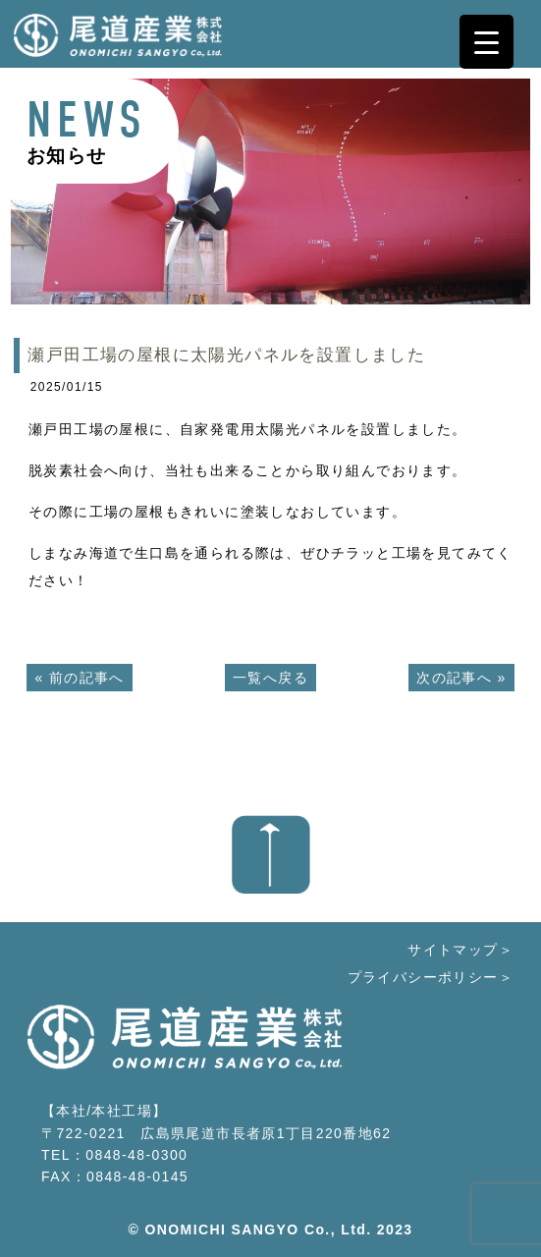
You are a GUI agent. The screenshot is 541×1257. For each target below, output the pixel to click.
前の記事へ (87, 677)
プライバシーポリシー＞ (431, 977)
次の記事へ (454, 677)
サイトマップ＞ (460, 949)
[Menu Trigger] (487, 42)
